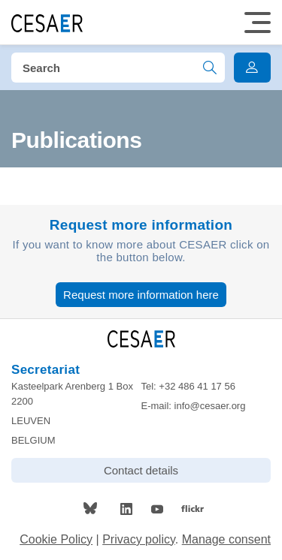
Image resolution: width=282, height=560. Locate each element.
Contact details (141, 470)
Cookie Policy (56, 539)
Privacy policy (138, 539)
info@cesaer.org (210, 405)
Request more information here (141, 294)
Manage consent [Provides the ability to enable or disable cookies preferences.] (226, 539)
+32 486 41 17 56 (197, 386)
